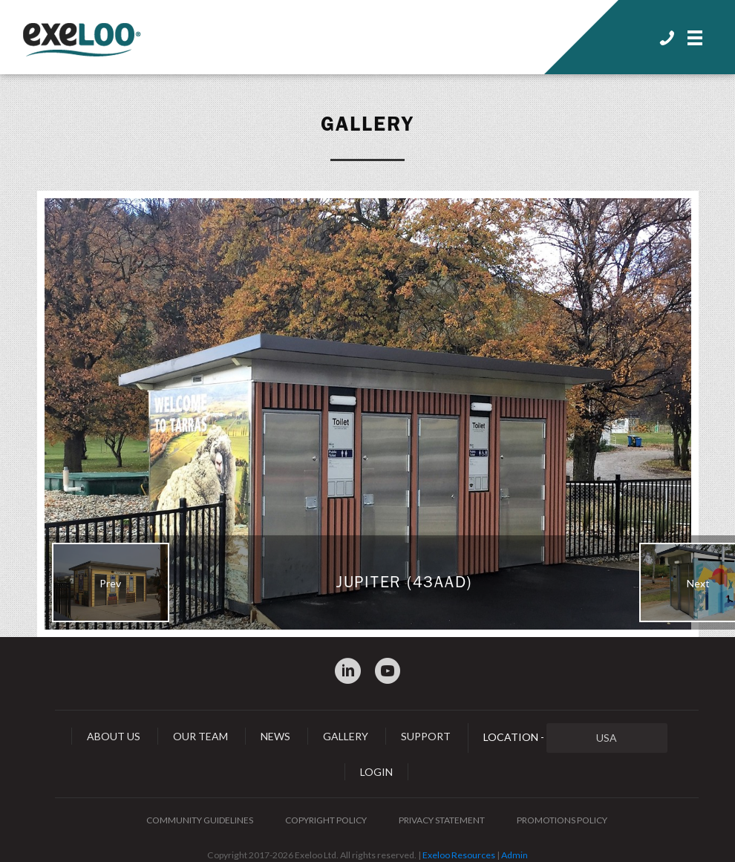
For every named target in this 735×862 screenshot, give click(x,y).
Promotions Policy (562, 820)
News (275, 736)
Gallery (367, 124)
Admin (514, 855)
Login (376, 771)
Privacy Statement (442, 820)
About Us (113, 736)
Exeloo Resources (458, 855)
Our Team (200, 736)
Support (426, 736)
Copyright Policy (326, 820)
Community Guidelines (199, 820)
